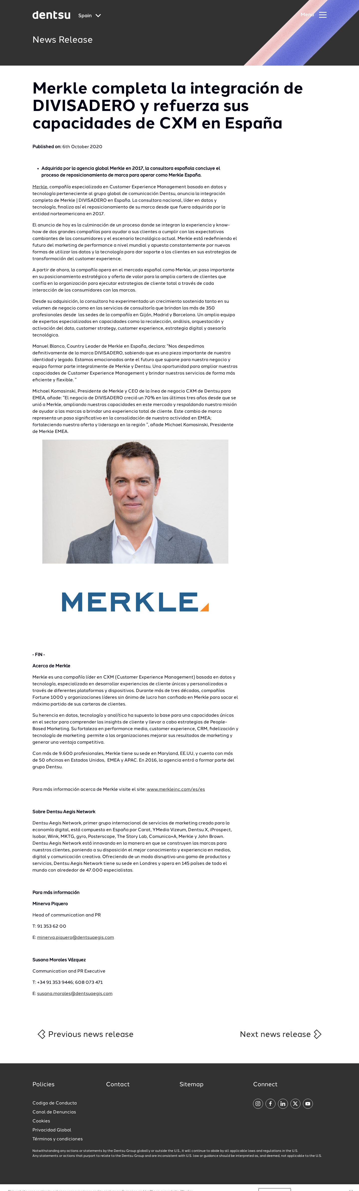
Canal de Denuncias (54, 1112)
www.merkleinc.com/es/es (176, 789)
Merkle (39, 187)
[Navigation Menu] (314, 15)
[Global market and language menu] (89, 16)
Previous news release (85, 1034)
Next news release (281, 1034)
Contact (118, 1085)
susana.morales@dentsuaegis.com (74, 994)
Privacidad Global (51, 1130)
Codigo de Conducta (54, 1103)
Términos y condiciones (57, 1139)
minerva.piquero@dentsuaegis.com (75, 937)
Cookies (41, 1121)
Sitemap (191, 1085)
